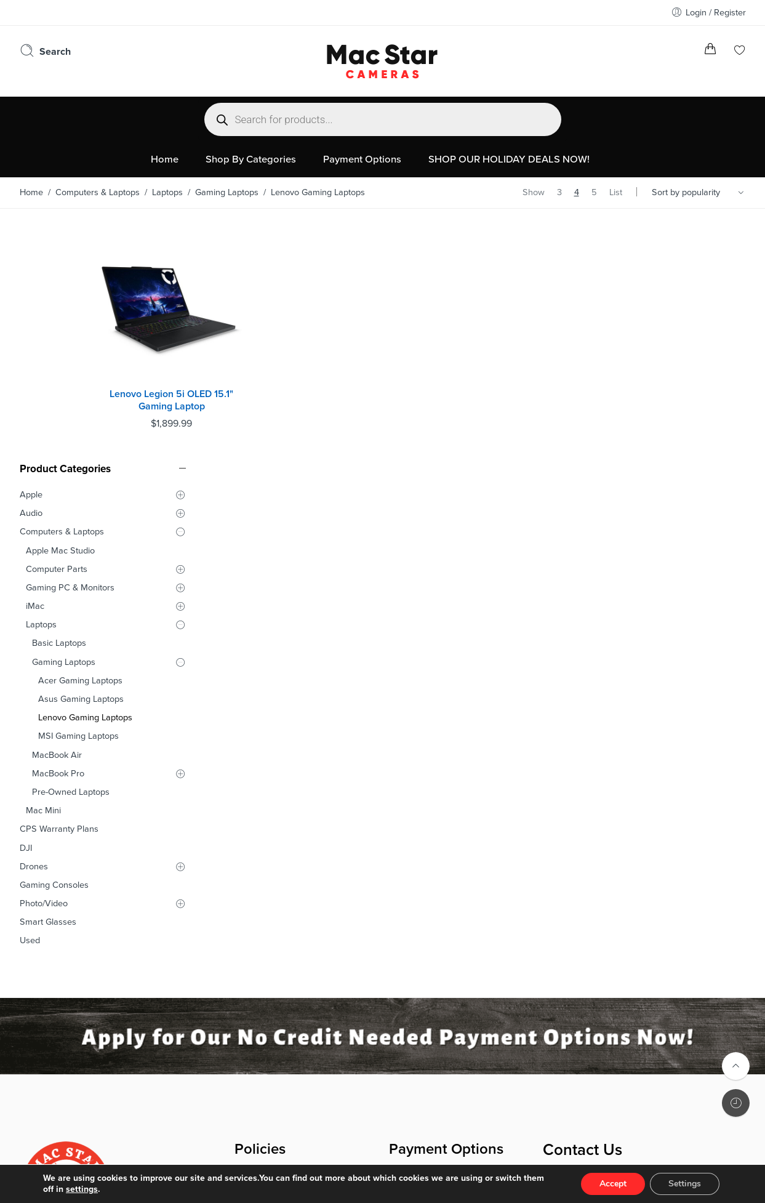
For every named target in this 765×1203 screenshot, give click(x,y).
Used (30, 708)
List (615, 192)
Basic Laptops (59, 411)
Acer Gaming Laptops (80, 448)
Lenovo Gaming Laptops (85, 485)
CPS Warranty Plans (59, 597)
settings (82, 1189)
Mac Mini (43, 578)
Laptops (167, 192)
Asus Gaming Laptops (81, 466)
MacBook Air (57, 522)
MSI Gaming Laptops (78, 504)
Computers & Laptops (97, 192)
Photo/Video (44, 671)
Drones (34, 634)
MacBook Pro (58, 541)
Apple (31, 262)
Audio (31, 281)
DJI (26, 615)
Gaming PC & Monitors (70, 355)
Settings (684, 1183)
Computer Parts (56, 336)
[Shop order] (700, 192)
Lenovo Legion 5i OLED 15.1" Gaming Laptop (275, 371)
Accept (613, 1183)
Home (31, 192)
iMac (35, 373)
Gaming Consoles (54, 652)
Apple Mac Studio (60, 318)
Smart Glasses (48, 690)
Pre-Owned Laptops (71, 559)
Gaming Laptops (226, 192)
